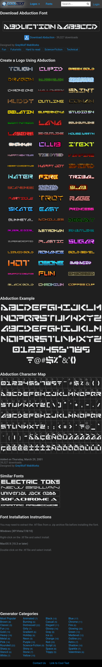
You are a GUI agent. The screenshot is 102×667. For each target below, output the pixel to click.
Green (74, 631)
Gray (50, 631)
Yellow (29, 655)
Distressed (31, 625)
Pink (5, 642)
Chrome (75, 621)
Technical (72, 49)
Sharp (5, 648)
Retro (73, 642)
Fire (72, 625)
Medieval (76, 635)
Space (51, 648)
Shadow (75, 645)
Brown (5, 621)
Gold (5, 631)
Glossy (52, 628)
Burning (29, 621)
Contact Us (39, 663)
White (5, 655)
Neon (28, 638)
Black (51, 618)
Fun (4, 49)
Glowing (75, 628)
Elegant (52, 625)
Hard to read (33, 49)
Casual (51, 621)
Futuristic (15, 49)
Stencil (5, 652)
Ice (49, 635)
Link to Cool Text (59, 663)
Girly (27, 628)
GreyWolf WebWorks (27, 45)
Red (50, 642)
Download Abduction (39, 37)
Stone (28, 652)
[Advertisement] (51, 581)
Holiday (29, 635)
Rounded (7, 645)
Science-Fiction (54, 49)
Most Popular (8, 618)
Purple (29, 642)
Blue (73, 618)
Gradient (29, 631)
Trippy (51, 652)
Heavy (6, 635)
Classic (6, 625)
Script (51, 645)
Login (96, 4)
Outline (74, 638)
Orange (52, 638)
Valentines (76, 652)
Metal (5, 638)
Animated (30, 618)
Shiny (28, 648)
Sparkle (74, 648)
